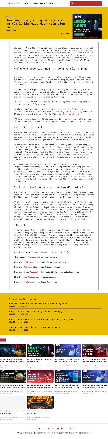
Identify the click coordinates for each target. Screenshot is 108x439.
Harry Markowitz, (27, 111)
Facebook (32, 257)
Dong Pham (12, 30)
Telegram (29, 262)
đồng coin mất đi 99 (30, 140)
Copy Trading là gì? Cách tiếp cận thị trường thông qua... (42, 319)
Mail (53, 429)
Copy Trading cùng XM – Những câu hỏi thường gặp (37, 311)
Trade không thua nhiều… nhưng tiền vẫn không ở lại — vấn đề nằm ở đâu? (13, 387)
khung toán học (33, 119)
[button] (72, 3)
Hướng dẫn (9, 16)
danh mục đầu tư (71, 114)
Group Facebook (31, 272)
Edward (12, 306)
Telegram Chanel (32, 267)
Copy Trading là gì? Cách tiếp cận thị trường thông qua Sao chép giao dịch (67, 361)
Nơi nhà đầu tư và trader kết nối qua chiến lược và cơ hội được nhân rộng (94, 387)
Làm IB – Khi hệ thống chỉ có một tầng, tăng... (36, 327)
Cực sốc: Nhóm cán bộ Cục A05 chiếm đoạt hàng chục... (39, 303)
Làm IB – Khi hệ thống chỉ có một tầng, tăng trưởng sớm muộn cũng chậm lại (94, 361)
